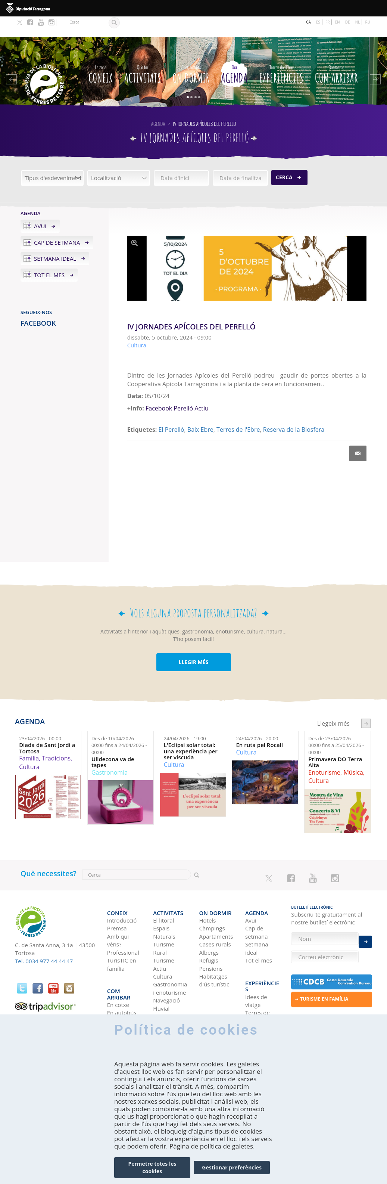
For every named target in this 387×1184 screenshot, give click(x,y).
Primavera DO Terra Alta (335, 741)
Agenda (234, 52)
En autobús (122, 974)
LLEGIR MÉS (193, 641)
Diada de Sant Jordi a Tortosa (47, 728)
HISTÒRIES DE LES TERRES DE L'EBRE (259, 1010)
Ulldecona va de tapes (112, 741)
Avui (40, 205)
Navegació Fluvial (166, 978)
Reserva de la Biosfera (293, 409)
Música (353, 752)
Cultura (29, 747)
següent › (366, 702)
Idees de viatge (256, 962)
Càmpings (212, 902)
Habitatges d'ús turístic (214, 953)
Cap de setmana (57, 222)
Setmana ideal (55, 238)
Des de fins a (119, 725)
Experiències (281, 52)
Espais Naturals (164, 906)
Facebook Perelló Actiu (177, 388)
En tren (116, 990)
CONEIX (100, 52)
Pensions (211, 942)
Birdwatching (170, 990)
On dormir (191, 52)
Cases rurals (215, 918)
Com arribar (336, 52)
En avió (116, 982)
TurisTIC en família (121, 937)
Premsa (117, 902)
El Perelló (171, 409)
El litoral (163, 894)
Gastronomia (109, 752)
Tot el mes (49, 254)
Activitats (142, 52)
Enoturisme (324, 752)
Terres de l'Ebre (238, 409)
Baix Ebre (200, 409)
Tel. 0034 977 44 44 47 (44, 940)
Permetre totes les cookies (152, 1167)
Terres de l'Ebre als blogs (257, 982)
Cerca (284, 156)
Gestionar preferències (232, 1167)
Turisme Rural (163, 922)
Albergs (209, 926)
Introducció (122, 894)
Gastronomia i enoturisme (170, 962)
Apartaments (216, 910)
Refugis (208, 933)
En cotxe (118, 966)
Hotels (207, 894)
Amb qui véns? (118, 913)
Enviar (365, 936)
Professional (123, 926)
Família (29, 738)
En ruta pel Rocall (259, 725)
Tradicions (56, 738)
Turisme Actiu (163, 937)
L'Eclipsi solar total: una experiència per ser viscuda (191, 731)
